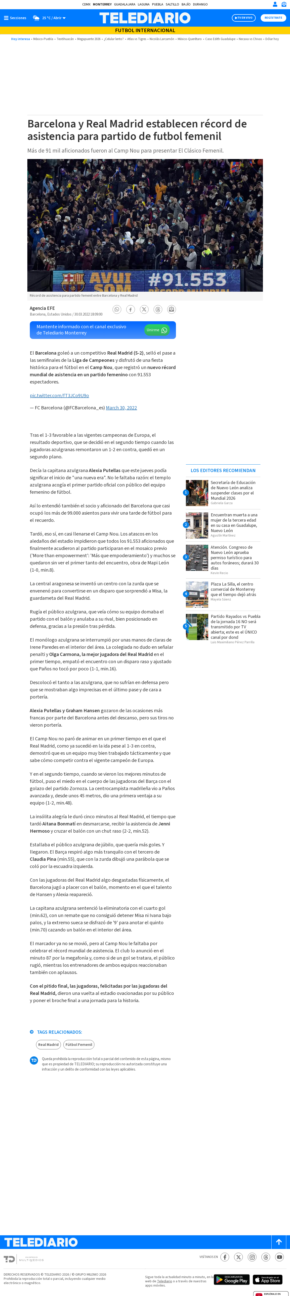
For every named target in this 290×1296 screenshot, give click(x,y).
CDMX (86, 4)
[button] (117, 309)
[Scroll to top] (278, 1242)
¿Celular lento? (114, 39)
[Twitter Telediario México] (238, 1257)
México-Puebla (43, 39)
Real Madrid (48, 1044)
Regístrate (273, 18)
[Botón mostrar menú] (16, 17)
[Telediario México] (145, 18)
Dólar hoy (272, 39)
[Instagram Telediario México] (252, 1257)
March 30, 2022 (121, 407)
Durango (200, 4)
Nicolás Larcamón (162, 39)
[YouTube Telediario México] (279, 1257)
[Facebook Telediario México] (224, 1257)
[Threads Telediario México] (265, 1257)
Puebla (157, 4)
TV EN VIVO (244, 18)
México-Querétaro (190, 39)
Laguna (144, 4)
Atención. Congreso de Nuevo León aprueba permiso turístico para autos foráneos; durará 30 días (235, 557)
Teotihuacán (65, 39)
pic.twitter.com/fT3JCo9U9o (59, 395)
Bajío (186, 4)
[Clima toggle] (48, 18)
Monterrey (102, 4)
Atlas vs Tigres (136, 39)
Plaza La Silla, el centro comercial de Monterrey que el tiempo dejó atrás (233, 589)
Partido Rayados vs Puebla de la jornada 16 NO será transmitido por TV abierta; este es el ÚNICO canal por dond (235, 627)
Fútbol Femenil (79, 1044)
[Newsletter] (283, 5)
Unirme (153, 330)
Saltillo (172, 4)
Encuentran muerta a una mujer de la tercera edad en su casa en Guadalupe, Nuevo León (234, 523)
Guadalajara (124, 4)
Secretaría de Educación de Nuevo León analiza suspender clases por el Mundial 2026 (233, 490)
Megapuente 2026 (88, 39)
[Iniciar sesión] (275, 4)
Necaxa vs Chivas (250, 39)
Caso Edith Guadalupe (220, 39)
